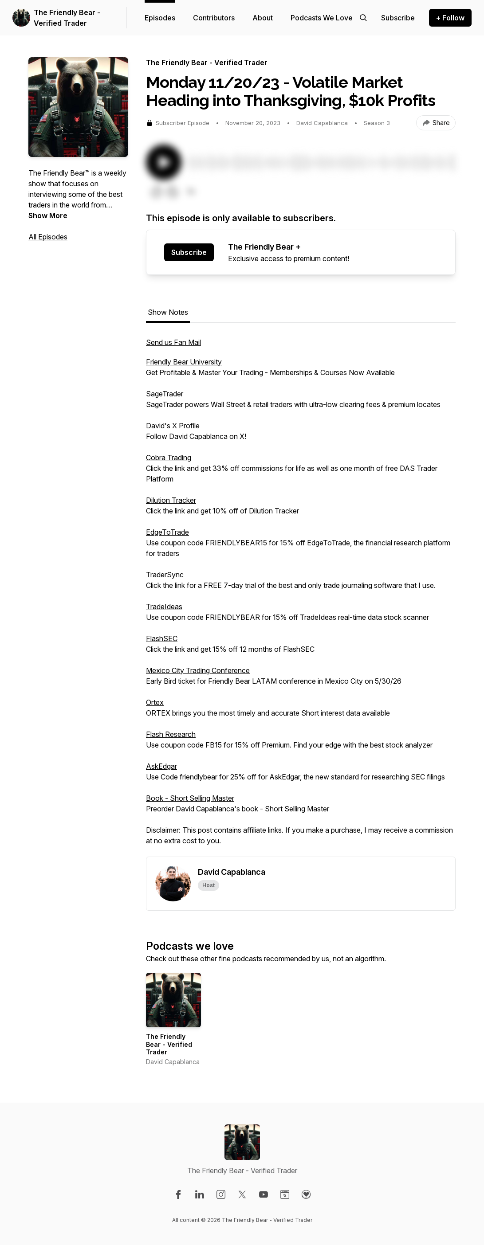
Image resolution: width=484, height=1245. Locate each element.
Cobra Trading (168, 457)
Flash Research (171, 734)
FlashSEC (161, 638)
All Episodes (47, 236)
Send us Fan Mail (173, 342)
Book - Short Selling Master (190, 798)
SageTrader (164, 393)
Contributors (214, 17)
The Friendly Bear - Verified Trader (67, 17)
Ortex (155, 702)
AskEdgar (161, 766)
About (262, 17)
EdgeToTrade (167, 532)
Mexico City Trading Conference (198, 670)
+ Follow (450, 17)
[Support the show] (398, 17)
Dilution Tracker (171, 500)
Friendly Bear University (184, 361)
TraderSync (165, 574)
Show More (47, 215)
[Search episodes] (363, 17)
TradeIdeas (164, 606)
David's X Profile (173, 425)
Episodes (160, 17)
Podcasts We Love (322, 17)
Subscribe (189, 252)
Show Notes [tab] (168, 312)
